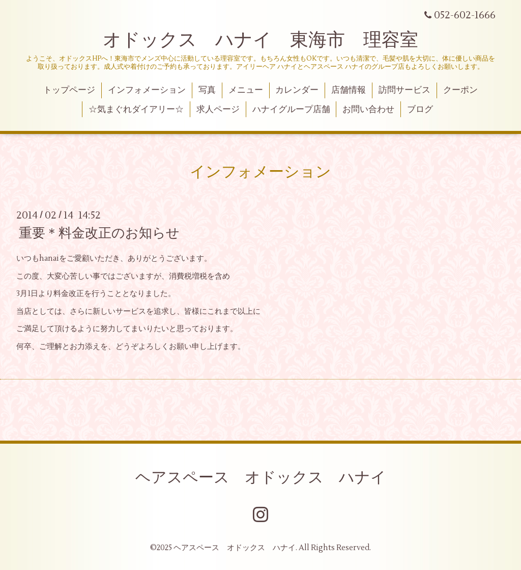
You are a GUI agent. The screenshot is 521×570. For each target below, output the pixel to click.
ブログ (420, 109)
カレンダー (297, 90)
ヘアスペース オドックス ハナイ (260, 477)
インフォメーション (147, 90)
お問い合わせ (368, 109)
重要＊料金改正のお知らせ (99, 233)
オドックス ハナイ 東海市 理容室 (260, 40)
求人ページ (218, 109)
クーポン (460, 90)
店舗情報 (348, 90)
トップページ (69, 90)
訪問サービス (404, 90)
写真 (207, 90)
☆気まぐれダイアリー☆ (136, 109)
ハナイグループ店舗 (291, 109)
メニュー (245, 90)
